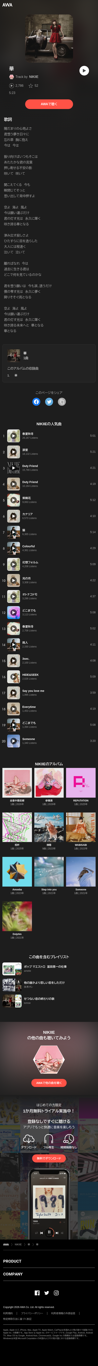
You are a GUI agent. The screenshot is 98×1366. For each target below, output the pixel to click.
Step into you (48, 889)
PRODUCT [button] (12, 1261)
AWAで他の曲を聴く (49, 1083)
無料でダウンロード (49, 1158)
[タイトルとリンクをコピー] (62, 402)
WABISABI (81, 845)
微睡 (49, 845)
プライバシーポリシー (32, 1313)
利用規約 (8, 1313)
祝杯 (17, 845)
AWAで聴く (49, 104)
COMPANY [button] (13, 1274)
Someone (80, 889)
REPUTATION (80, 800)
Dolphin (17, 934)
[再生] (84, 70)
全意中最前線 (17, 800)
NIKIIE (33, 76)
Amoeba (17, 889)
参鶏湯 (48, 800)
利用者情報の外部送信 (63, 1313)
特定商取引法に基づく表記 (17, 1319)
